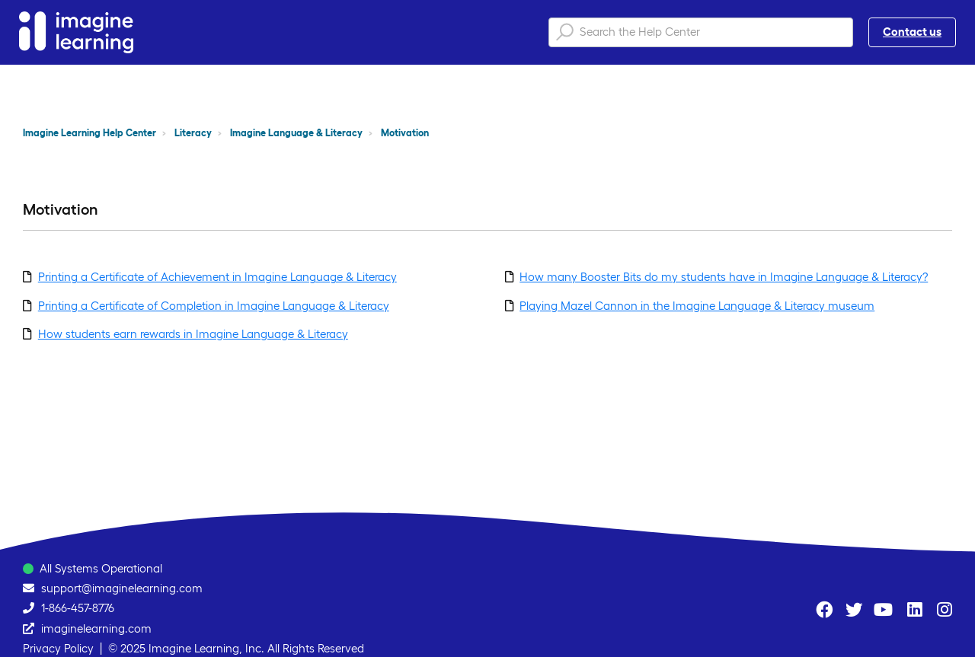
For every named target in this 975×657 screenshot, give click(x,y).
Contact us (912, 31)
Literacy (193, 133)
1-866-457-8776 (77, 607)
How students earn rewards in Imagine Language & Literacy (193, 333)
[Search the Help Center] (700, 32)
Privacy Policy (58, 648)
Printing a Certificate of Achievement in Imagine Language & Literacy (217, 276)
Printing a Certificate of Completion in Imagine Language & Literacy (213, 305)
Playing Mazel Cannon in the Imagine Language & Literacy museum (696, 305)
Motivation (405, 133)
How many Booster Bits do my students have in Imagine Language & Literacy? (723, 276)
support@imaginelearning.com (122, 588)
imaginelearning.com (96, 628)
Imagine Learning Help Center (89, 133)
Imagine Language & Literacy (296, 133)
